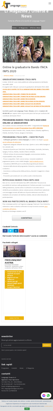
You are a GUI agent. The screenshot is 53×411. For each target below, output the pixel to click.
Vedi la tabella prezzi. (37, 161)
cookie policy (49, 406)
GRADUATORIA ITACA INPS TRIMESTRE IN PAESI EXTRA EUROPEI (24, 96)
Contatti (14, 368)
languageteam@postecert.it (14, 388)
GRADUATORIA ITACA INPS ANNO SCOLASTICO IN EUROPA (22, 104)
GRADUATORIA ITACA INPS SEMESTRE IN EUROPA (19, 99)
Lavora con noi (6, 359)
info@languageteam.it (13, 386)
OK (27, 408)
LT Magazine (23, 28)
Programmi (5, 368)
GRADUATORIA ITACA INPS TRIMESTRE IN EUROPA (19, 94)
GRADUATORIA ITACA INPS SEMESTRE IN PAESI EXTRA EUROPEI (24, 101)
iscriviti (47, 345)
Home (14, 28)
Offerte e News (35, 28)
